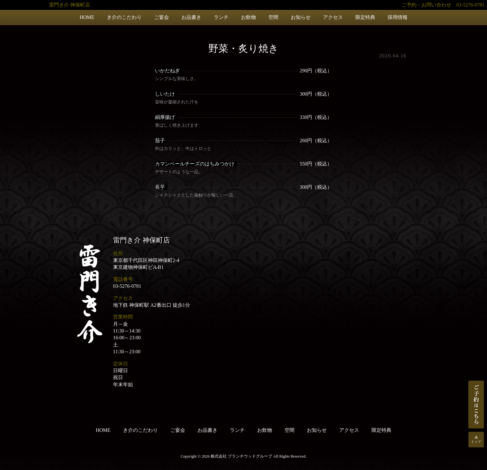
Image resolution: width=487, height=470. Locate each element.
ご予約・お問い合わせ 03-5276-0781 (443, 4)
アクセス (333, 17)
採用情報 (397, 17)
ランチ (221, 17)
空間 (273, 17)
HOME (87, 17)
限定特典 (365, 17)
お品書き (191, 17)
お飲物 (248, 17)
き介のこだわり (124, 17)
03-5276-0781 (127, 286)
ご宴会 (161, 17)
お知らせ (301, 17)
